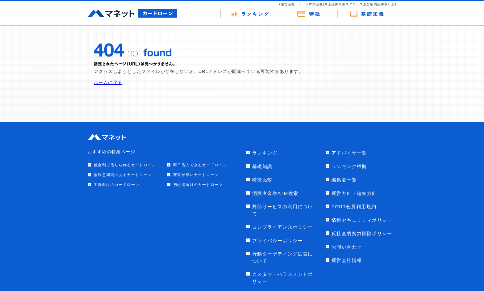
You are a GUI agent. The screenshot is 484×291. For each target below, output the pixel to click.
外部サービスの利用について (282, 210)
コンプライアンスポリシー (282, 227)
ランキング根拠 (349, 166)
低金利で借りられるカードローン (125, 165)
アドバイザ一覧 (349, 152)
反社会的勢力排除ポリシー (362, 233)
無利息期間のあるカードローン (123, 175)
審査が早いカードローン (196, 175)
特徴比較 (262, 179)
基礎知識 (262, 166)
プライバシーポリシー (277, 240)
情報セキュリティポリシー (362, 220)
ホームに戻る (108, 82)
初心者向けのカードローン (198, 185)
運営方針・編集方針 (354, 193)
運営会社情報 (347, 260)
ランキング (264, 152)
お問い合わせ (347, 247)
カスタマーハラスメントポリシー (282, 278)
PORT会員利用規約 (354, 206)
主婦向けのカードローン (116, 185)
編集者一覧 (344, 179)
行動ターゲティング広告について (282, 257)
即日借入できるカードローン (200, 165)
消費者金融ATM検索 (275, 193)
